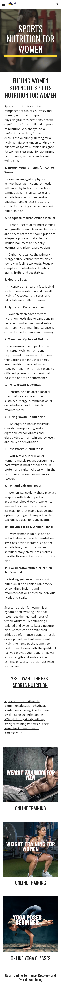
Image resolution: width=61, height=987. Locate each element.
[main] (30, 40)
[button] (4, 4)
